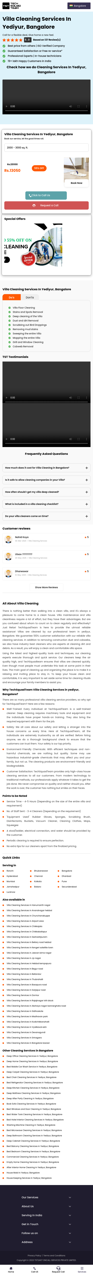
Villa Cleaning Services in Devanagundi (26, 1032)
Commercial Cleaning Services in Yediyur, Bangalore (33, 1156)
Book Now (76, 183)
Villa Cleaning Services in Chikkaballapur (27, 931)
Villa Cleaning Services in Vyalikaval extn (27, 1027)
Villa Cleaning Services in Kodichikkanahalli (28, 1021)
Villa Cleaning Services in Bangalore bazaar (28, 1043)
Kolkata (38, 881)
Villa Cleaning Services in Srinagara (24, 1037)
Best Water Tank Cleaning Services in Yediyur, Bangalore (34, 1114)
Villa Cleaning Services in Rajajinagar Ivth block (30, 1000)
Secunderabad (69, 886)
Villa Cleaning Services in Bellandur (24, 974)
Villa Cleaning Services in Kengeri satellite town (30, 947)
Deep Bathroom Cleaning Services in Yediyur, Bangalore (34, 1135)
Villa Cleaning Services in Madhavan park (27, 1016)
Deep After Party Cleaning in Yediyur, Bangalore (30, 1098)
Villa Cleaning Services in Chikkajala (24, 926)
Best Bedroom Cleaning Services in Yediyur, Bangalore (33, 1151)
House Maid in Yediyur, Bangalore (23, 1172)
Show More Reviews (46, 587)
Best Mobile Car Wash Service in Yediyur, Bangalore (32, 1066)
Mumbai (11, 881)
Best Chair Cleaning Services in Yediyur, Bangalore (31, 1077)
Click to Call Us (40, 195)
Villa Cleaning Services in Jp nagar (24, 958)
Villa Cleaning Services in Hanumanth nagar (28, 905)
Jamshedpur (13, 886)
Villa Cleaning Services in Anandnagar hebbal (29, 910)
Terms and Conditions (54, 1255)
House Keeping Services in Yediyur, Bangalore (29, 1178)
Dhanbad (66, 876)
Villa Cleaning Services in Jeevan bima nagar (29, 952)
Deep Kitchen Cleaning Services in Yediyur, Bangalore (33, 1087)
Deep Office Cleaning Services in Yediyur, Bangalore (32, 1056)
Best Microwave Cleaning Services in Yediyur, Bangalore (34, 1130)
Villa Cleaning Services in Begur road (25, 968)
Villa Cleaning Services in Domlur (23, 995)
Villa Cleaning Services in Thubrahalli (25, 979)
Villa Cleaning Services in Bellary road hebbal (29, 942)
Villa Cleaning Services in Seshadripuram (27, 936)
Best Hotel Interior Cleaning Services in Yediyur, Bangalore (35, 1119)
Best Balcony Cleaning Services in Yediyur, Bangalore (33, 1146)
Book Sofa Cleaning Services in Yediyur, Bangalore (31, 1103)
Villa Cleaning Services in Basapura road (27, 984)
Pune (64, 881)
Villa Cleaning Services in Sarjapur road (26, 990)
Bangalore (67, 870)
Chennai (38, 876)
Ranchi (10, 870)
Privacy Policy (34, 1255)
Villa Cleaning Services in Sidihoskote (25, 1011)
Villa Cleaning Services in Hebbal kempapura (29, 963)
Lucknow (11, 892)
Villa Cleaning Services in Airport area (25, 921)
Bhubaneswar (41, 870)
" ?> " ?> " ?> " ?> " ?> (46, 147)
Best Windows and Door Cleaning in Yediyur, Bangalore (34, 1109)
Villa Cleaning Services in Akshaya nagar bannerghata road (36, 1005)
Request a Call (49, 205)
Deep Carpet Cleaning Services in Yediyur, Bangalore (33, 1072)
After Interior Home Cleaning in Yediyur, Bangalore (31, 1167)
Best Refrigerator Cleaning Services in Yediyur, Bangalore (35, 1082)
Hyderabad (12, 876)
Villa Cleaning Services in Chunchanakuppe (28, 915)
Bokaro (37, 886)
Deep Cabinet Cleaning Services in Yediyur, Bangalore (33, 1140)
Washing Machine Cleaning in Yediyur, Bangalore (31, 1125)
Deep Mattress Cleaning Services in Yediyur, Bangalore (34, 1093)
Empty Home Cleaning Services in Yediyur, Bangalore (33, 1162)
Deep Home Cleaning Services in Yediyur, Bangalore (32, 1061)
